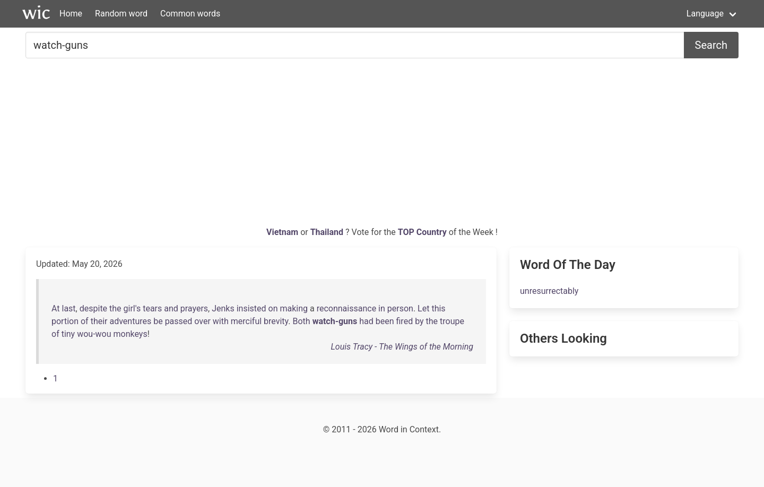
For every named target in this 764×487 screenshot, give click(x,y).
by (419, 321)
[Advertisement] (382, 146)
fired (404, 321)
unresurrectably (549, 291)
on (273, 308)
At (55, 308)
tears (152, 308)
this (438, 308)
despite (93, 308)
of (85, 321)
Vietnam (283, 232)
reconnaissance (346, 308)
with (221, 321)
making (294, 308)
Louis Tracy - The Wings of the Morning (402, 347)
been (385, 321)
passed (179, 321)
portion (65, 321)
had (366, 321)
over (202, 321)
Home (70, 13)
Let (423, 308)
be (157, 321)
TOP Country (422, 232)
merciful (246, 321)
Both (301, 321)
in (381, 308)
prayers (194, 308)
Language (705, 13)
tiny (68, 334)
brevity (276, 321)
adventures (130, 321)
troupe (452, 321)
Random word (121, 13)
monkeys (130, 334)
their (99, 321)
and (171, 308)
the (115, 308)
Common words (190, 13)
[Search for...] (354, 45)
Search (711, 45)
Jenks (223, 308)
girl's (132, 308)
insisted (251, 308)
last (69, 308)
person (400, 308)
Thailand (327, 232)
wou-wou (94, 334)
